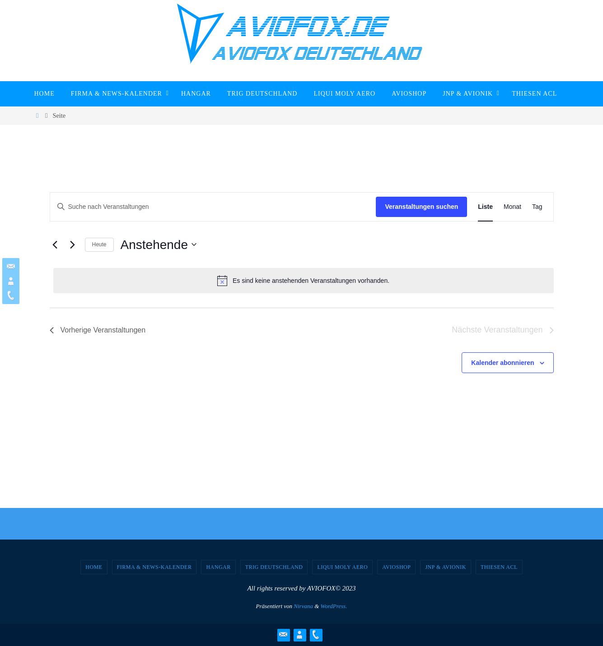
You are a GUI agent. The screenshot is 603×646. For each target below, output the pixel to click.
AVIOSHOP (396, 567)
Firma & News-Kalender (154, 567)
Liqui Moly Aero (342, 567)
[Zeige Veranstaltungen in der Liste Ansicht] (485, 207)
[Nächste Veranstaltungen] (72, 244)
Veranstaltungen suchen (421, 206)
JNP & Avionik (445, 567)
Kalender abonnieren (502, 362)
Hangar (218, 567)
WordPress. (334, 606)
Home (93, 567)
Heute (99, 244)
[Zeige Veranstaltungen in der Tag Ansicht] (537, 207)
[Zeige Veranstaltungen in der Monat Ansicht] (512, 207)
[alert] (303, 280)
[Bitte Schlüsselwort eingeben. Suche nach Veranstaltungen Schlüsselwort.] (213, 207)
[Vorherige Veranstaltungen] (55, 244)
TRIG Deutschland (274, 567)
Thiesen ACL (499, 567)
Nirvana (303, 606)
